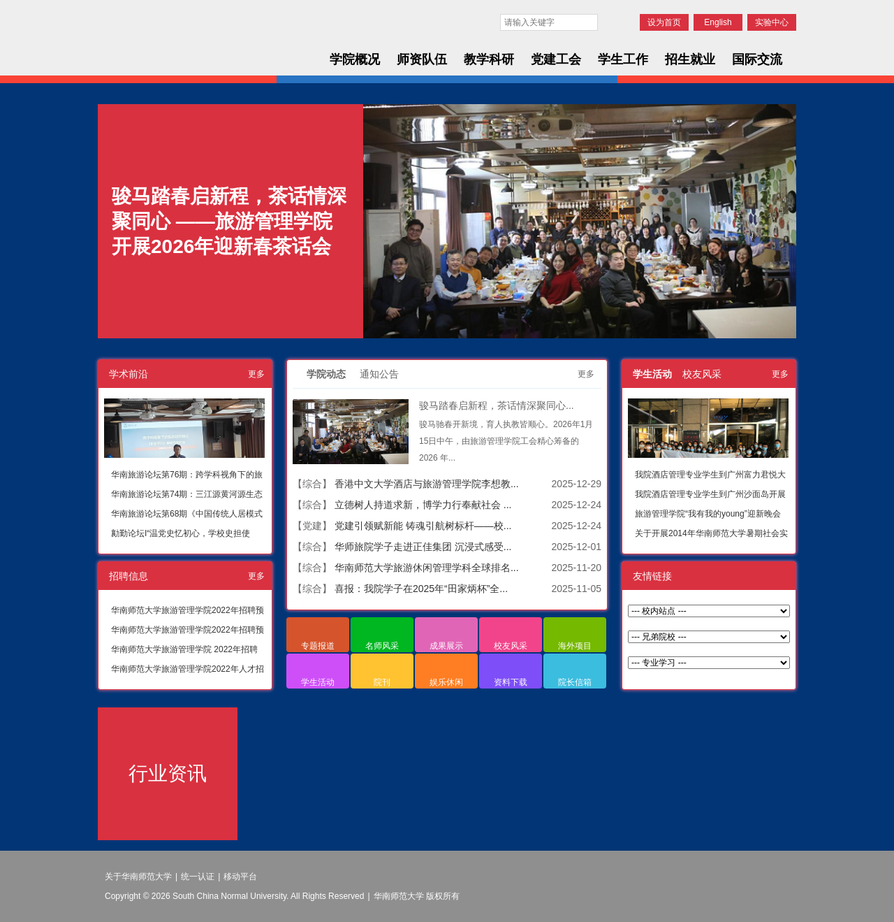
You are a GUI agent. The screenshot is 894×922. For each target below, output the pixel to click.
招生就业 (690, 59)
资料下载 (510, 682)
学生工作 (623, 59)
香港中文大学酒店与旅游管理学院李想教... (427, 483)
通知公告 (379, 374)
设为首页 (664, 22)
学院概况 (355, 59)
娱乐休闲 (446, 682)
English (717, 22)
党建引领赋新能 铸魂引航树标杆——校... (423, 525)
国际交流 (757, 59)
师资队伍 (422, 59)
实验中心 (772, 22)
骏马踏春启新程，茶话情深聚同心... (496, 405)
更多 (256, 374)
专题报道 (318, 646)
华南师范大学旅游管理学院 (204, 43)
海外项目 (575, 646)
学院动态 (326, 374)
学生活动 (318, 682)
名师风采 (382, 646)
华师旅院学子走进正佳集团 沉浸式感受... (423, 546)
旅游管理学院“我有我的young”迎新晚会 (708, 514)
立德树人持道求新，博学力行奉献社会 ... (423, 504)
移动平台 (240, 876)
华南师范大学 (194, 18)
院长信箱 (575, 682)
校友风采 (510, 646)
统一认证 (197, 876)
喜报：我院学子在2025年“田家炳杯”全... (421, 588)
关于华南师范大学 (138, 876)
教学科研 (489, 59)
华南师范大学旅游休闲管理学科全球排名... (427, 567)
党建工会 (556, 59)
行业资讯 (168, 773)
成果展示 (446, 646)
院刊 (382, 682)
